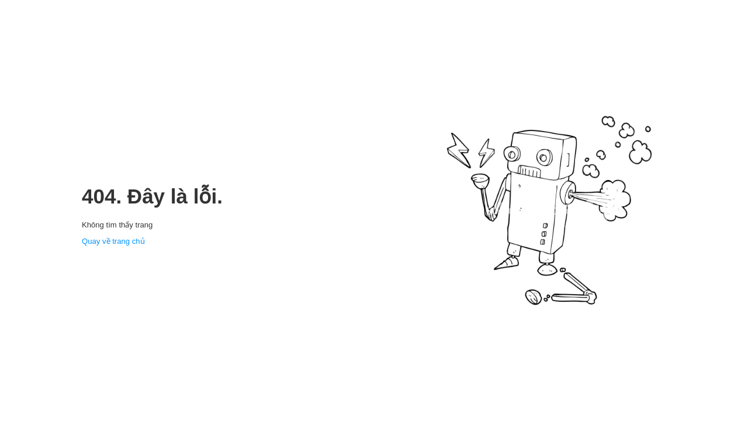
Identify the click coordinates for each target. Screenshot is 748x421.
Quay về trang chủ (113, 241)
